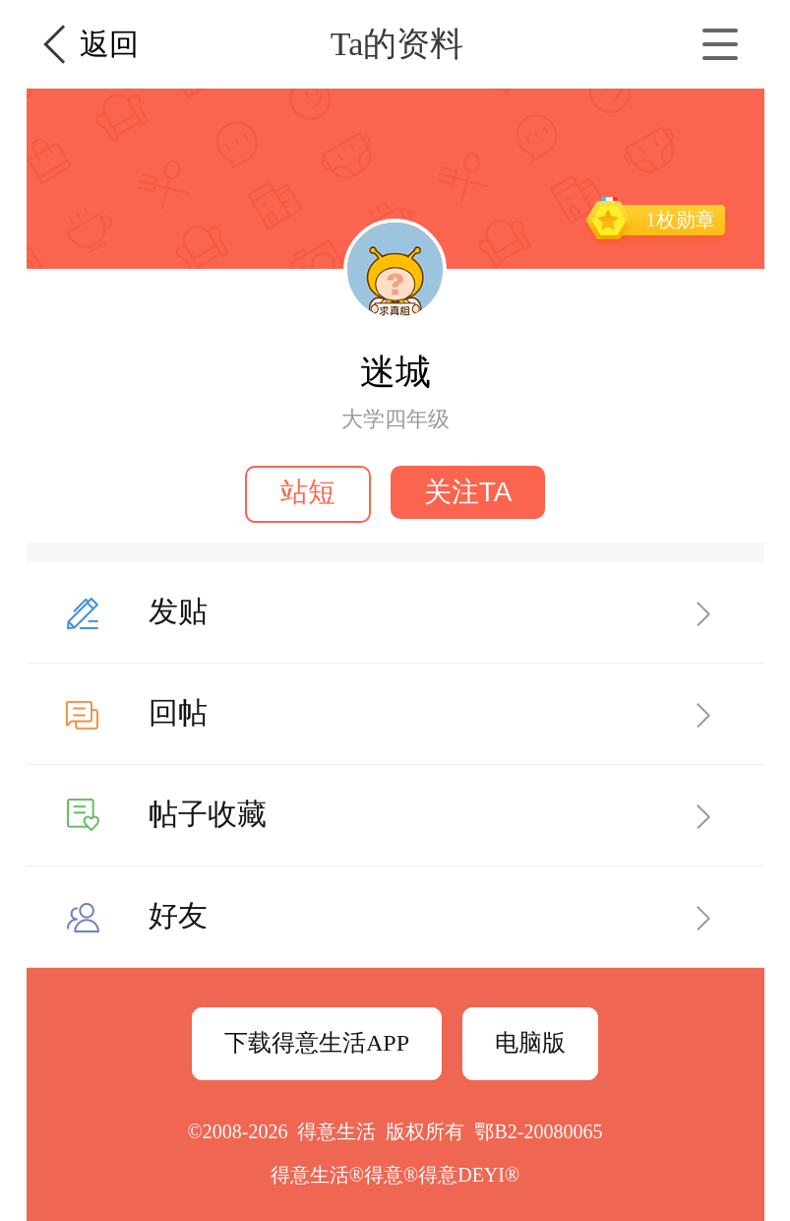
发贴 (178, 611)
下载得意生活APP (316, 1043)
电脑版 (530, 1043)
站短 (307, 492)
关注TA (468, 492)
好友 (178, 915)
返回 (109, 44)
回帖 (178, 712)
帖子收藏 (208, 814)
